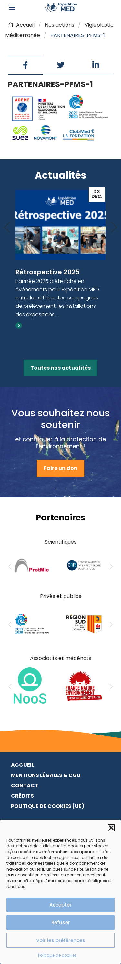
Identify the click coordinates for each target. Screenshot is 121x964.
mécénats (78, 658)
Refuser (60, 922)
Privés (47, 596)
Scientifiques (60, 542)
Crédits (22, 796)
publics (72, 596)
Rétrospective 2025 (47, 272)
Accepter (60, 904)
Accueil (21, 25)
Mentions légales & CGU (46, 775)
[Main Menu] (12, 7)
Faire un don (60, 468)
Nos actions (59, 25)
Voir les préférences (60, 940)
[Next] (114, 227)
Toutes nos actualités (60, 368)
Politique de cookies (57, 955)
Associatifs (43, 658)
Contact (24, 785)
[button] (111, 827)
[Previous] (7, 227)
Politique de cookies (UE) (47, 806)
